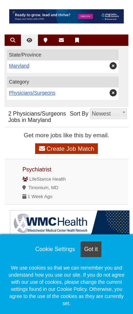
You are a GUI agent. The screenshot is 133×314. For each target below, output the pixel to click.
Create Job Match (66, 148)
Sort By (79, 114)
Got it (91, 249)
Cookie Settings (55, 249)
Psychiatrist (36, 169)
